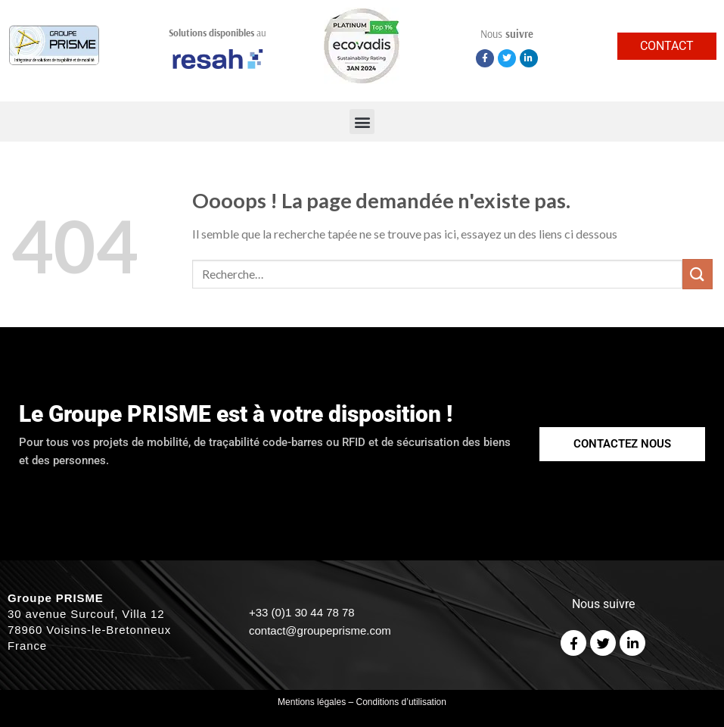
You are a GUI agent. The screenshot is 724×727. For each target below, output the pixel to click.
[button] (362, 121)
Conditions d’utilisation (401, 702)
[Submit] (697, 274)
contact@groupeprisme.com (320, 630)
